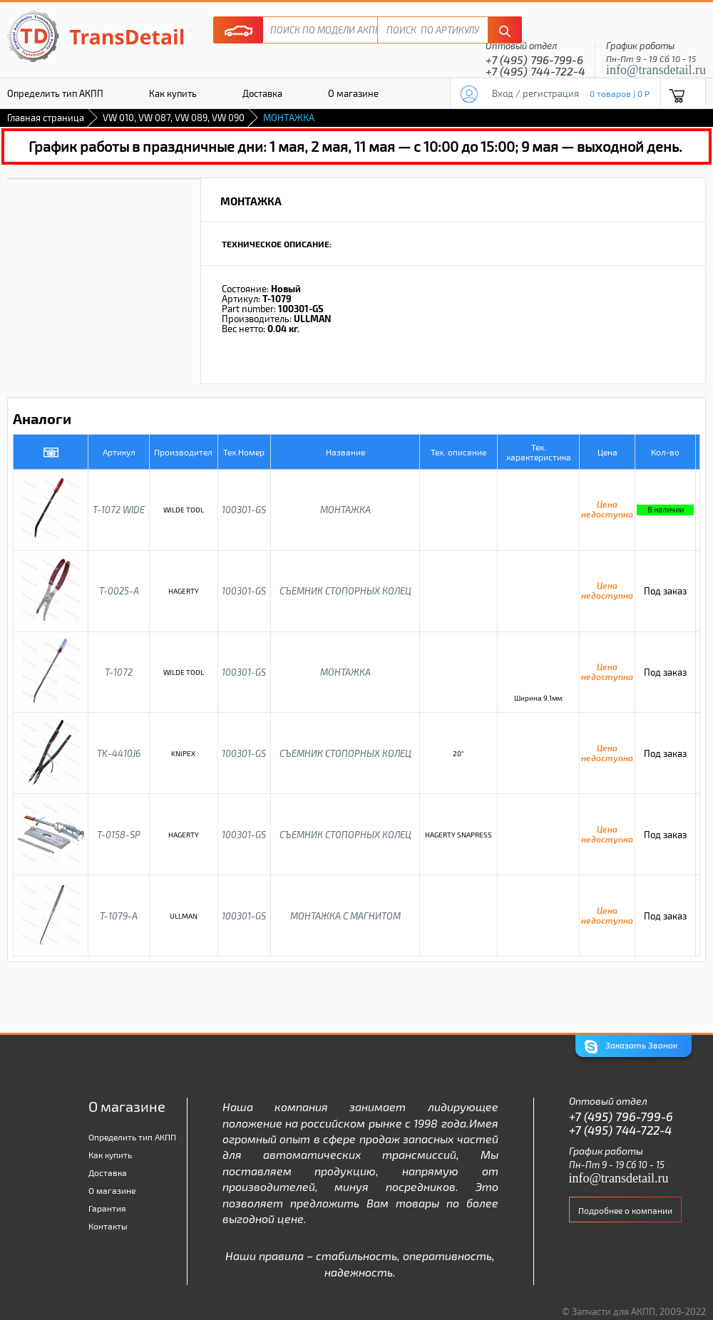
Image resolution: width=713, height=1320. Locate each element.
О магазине (353, 93)
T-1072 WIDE (119, 509)
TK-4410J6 (118, 753)
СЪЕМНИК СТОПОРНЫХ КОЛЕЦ (345, 591)
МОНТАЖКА (345, 509)
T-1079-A (119, 916)
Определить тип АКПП (132, 1137)
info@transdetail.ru (656, 70)
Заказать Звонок (631, 1046)
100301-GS (244, 509)
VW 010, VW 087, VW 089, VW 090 (174, 117)
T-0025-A (119, 591)
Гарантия (107, 1208)
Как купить (173, 93)
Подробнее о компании (625, 1210)
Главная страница (45, 117)
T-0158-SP (118, 834)
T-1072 (119, 672)
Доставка (262, 93)
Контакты (108, 1226)
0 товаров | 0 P (620, 93)
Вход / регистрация (535, 93)
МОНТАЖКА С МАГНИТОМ (345, 916)
